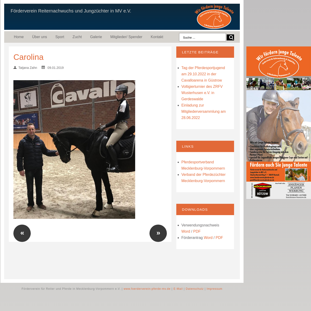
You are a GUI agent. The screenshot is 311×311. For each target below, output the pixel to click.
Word (185, 231)
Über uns (39, 37)
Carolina (28, 56)
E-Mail (178, 288)
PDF (197, 231)
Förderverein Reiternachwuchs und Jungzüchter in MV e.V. (71, 10)
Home (19, 37)
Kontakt (157, 37)
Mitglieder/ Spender (126, 37)
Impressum (214, 288)
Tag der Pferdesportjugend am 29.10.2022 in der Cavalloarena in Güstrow (203, 74)
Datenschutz (195, 288)
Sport (59, 37)
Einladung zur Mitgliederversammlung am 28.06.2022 (203, 111)
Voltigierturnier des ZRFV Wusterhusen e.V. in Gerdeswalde (202, 93)
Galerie (96, 37)
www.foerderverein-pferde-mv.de (147, 288)
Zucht (77, 37)
